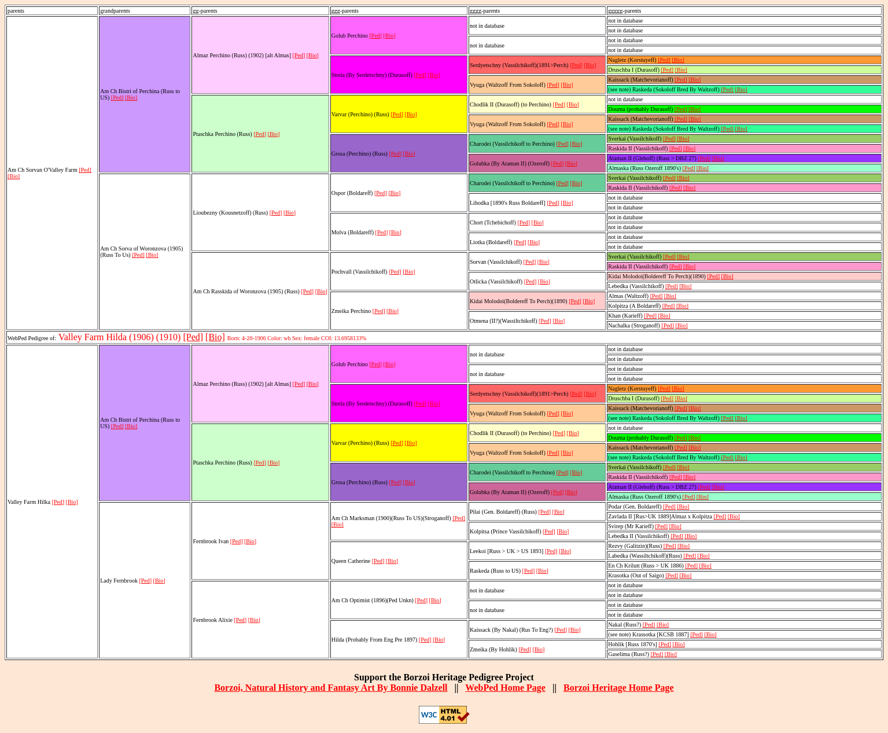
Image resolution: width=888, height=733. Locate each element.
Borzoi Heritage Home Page (618, 688)
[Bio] (14, 176)
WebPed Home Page (505, 688)
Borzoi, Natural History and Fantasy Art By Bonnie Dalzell (330, 688)
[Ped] (85, 170)
